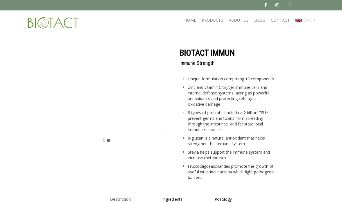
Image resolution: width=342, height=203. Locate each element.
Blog (259, 20)
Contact (280, 20)
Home (190, 20)
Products (212, 20)
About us (239, 20)
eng (305, 20)
